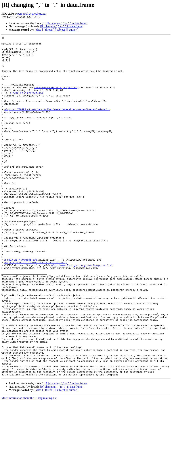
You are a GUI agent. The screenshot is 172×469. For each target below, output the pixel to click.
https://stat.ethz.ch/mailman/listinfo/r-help (35, 307)
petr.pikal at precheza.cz (31, 13)
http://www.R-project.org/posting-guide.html (81, 311)
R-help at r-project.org (20, 304)
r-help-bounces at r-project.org (56, 97)
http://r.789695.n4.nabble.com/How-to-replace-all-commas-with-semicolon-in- (57, 124)
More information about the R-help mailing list (28, 465)
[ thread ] (48, 29)
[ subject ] (61, 29)
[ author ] (72, 29)
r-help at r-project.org (26, 104)
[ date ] (39, 29)
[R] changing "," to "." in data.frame (66, 23)
